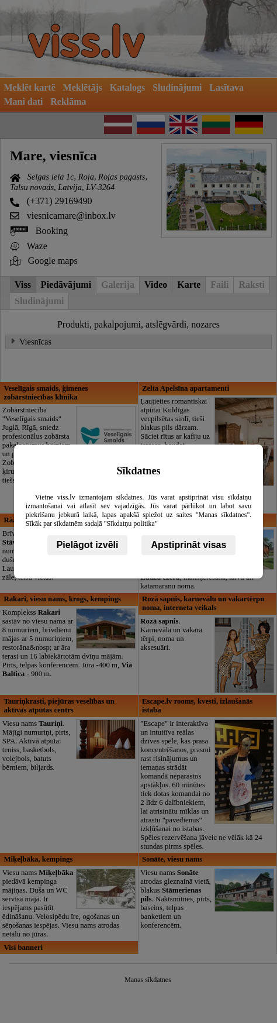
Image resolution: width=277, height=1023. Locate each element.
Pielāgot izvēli (88, 545)
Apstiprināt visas (188, 545)
